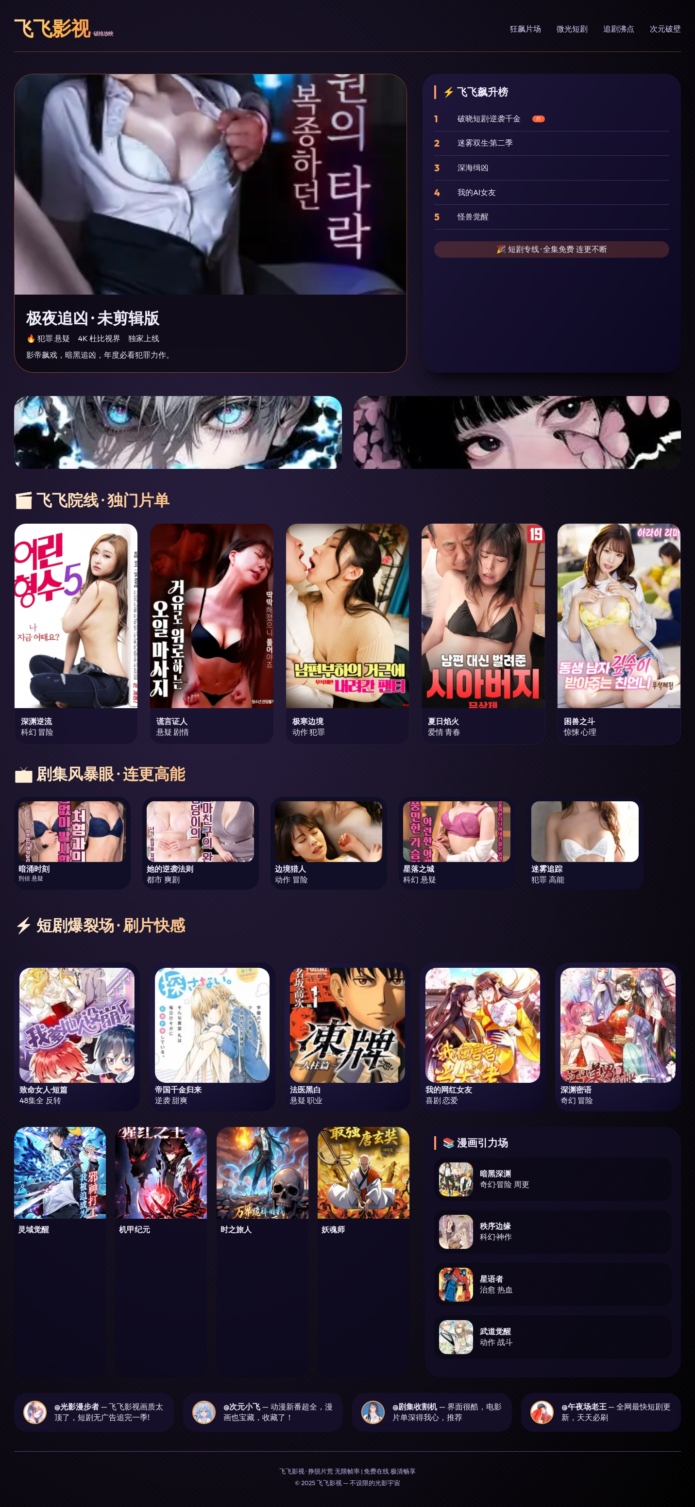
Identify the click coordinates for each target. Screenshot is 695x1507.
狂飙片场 (525, 28)
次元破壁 (665, 28)
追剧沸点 (618, 28)
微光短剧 (572, 28)
